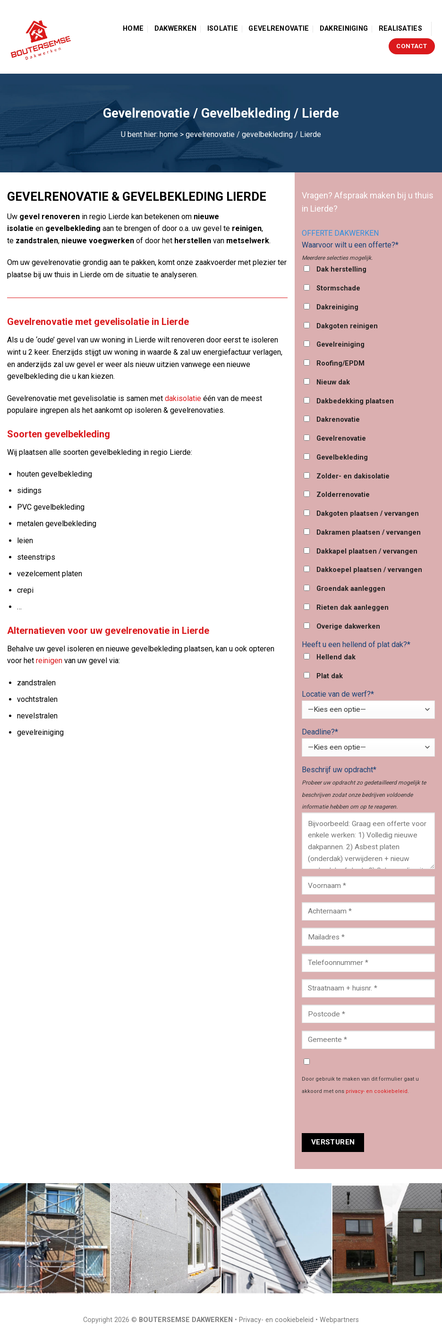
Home (133, 29)
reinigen (49, 660)
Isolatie (222, 29)
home (169, 134)
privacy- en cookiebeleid (377, 1091)
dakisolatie (183, 398)
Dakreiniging (344, 29)
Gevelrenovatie (278, 29)
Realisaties (400, 29)
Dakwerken (175, 29)
